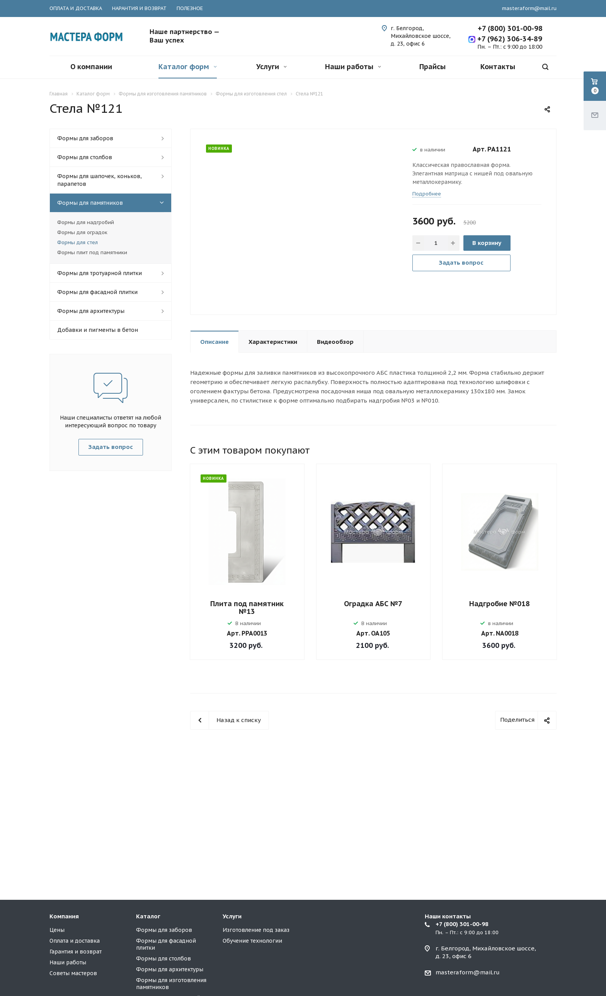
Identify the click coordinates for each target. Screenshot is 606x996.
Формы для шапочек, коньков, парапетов (99, 180)
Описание (214, 341)
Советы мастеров (73, 973)
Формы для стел (77, 242)
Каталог (148, 916)
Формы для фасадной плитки (97, 292)
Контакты (497, 66)
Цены (57, 929)
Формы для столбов (84, 157)
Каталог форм (187, 66)
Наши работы (353, 66)
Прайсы (432, 66)
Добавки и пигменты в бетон (97, 329)
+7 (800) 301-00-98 (510, 28)
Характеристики (273, 341)
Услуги (271, 66)
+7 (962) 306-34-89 (508, 38)
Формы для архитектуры (90, 311)
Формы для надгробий (85, 222)
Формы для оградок (82, 232)
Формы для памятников (90, 202)
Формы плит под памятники (92, 252)
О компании (91, 66)
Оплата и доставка (74, 940)
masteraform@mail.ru (529, 8)
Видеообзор (335, 341)
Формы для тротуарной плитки (99, 273)
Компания (64, 916)
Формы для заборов (85, 138)
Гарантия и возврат (75, 951)
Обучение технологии (252, 940)
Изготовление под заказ (256, 929)
